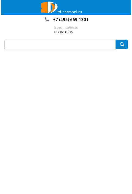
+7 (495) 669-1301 (71, 19)
